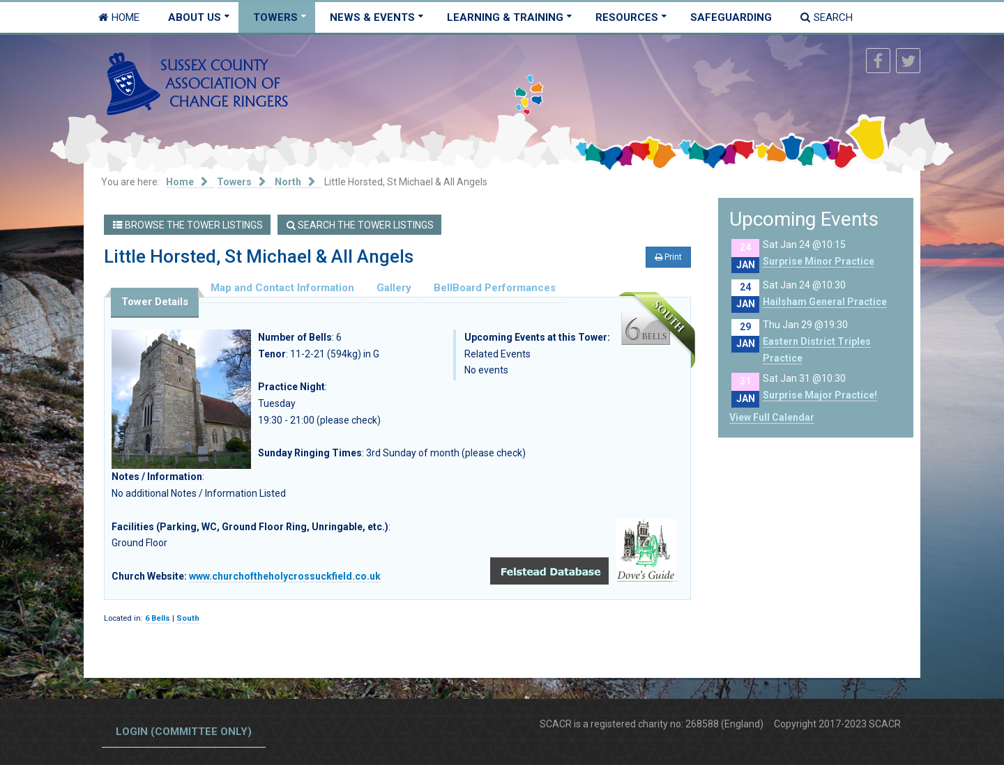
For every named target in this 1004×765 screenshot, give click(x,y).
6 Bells (157, 618)
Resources (626, 17)
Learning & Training (505, 17)
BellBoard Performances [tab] (495, 287)
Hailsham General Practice (825, 301)
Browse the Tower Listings (188, 225)
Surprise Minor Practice (818, 261)
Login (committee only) (184, 731)
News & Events (372, 17)
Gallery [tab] (393, 287)
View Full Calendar (771, 417)
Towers (275, 17)
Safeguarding (731, 17)
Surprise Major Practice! (820, 395)
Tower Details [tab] (154, 301)
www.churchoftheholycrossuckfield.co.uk (285, 576)
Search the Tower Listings (360, 225)
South (187, 618)
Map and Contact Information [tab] (282, 287)
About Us (194, 17)
